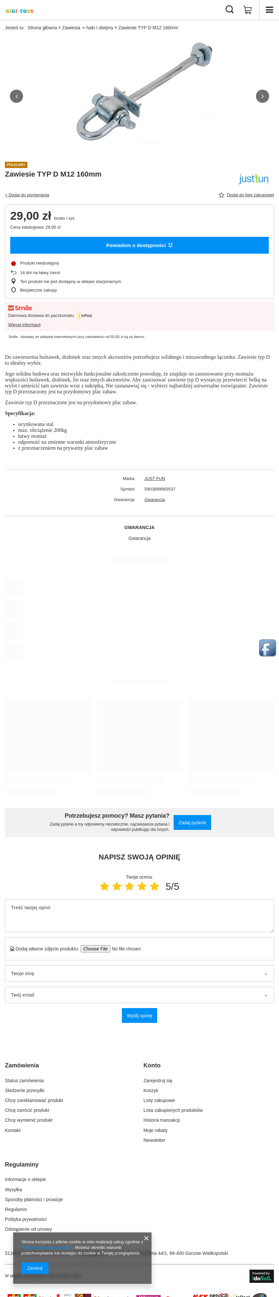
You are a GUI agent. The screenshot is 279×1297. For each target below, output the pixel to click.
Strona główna (42, 27)
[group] (139, 96)
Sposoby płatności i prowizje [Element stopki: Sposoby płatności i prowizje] (34, 1199)
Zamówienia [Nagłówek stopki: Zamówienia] (22, 1065)
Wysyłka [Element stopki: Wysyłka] (13, 1189)
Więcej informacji (24, 324)
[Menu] (269, 10)
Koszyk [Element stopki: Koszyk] (151, 1090)
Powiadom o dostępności (139, 245)
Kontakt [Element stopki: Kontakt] (12, 1130)
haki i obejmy (100, 27)
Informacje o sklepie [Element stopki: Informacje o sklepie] (25, 1179)
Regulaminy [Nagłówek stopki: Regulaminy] (22, 1164)
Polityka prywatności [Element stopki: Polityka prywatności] (26, 1219)
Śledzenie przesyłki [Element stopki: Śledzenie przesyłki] (24, 1090)
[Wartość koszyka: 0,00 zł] (248, 10)
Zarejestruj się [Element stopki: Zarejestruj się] (158, 1080)
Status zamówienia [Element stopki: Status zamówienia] (24, 1080)
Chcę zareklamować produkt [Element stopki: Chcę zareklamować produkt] (34, 1100)
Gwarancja (155, 499)
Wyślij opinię (140, 1015)
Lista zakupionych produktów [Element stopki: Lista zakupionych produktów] (173, 1110)
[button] (16, 96)
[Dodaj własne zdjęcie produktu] (124, 948)
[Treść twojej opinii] (139, 915)
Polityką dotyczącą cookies (46, 1247)
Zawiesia (71, 27)
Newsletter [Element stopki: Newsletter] (154, 1140)
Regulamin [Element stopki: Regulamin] (16, 1209)
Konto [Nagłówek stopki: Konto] (152, 1065)
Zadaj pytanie (192, 822)
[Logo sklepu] (19, 9)
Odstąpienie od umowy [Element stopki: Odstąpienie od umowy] (28, 1229)
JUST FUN (155, 478)
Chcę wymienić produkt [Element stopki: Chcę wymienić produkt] (29, 1120)
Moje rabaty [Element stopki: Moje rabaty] (156, 1130)
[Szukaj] (229, 10)
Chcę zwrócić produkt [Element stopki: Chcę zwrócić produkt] (27, 1110)
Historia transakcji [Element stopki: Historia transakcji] (162, 1120)
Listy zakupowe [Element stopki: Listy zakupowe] (159, 1100)
